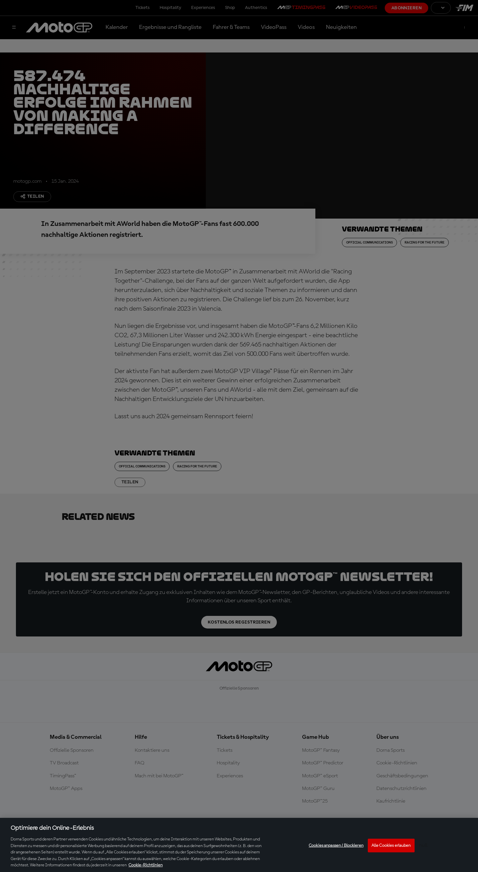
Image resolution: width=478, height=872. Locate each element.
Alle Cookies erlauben (391, 845)
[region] (239, 845)
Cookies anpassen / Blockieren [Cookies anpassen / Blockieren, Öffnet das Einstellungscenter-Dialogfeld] (336, 845)
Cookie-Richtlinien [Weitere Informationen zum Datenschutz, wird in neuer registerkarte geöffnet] (145, 865)
